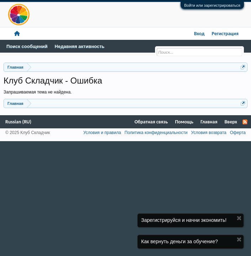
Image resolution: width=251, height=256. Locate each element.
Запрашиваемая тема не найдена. (38, 92)
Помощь (184, 122)
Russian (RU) (18, 122)
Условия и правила (102, 132)
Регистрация (225, 34)
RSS (244, 121)
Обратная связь (151, 122)
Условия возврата (208, 132)
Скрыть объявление (239, 218)
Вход (199, 34)
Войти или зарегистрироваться (212, 5)
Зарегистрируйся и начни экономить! (183, 220)
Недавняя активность (80, 46)
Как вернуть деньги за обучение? (179, 241)
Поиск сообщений (27, 46)
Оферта (238, 132)
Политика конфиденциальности (155, 132)
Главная (209, 122)
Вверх (230, 122)
